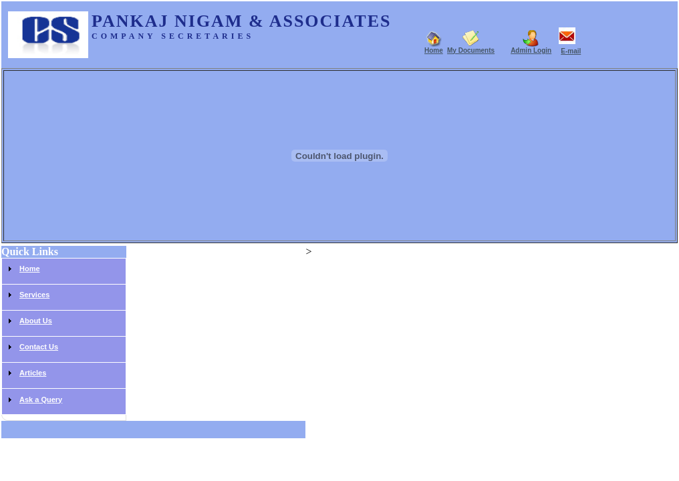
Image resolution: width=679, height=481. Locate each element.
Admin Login (531, 50)
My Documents (471, 50)
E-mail (571, 51)
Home (433, 50)
